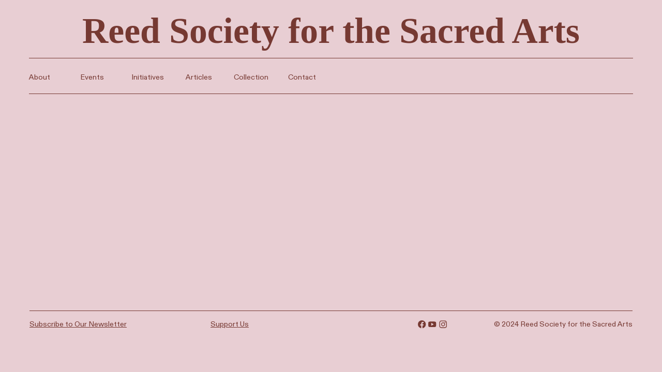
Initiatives (147, 77)
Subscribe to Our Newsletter (78, 324)
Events (92, 77)
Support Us (229, 324)
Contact (300, 77)
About (39, 77)
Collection (251, 77)
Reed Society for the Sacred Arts (331, 31)
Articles (197, 77)
